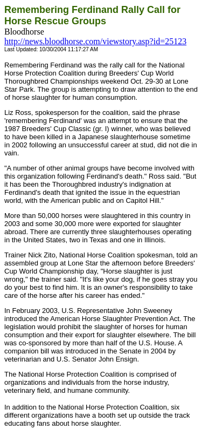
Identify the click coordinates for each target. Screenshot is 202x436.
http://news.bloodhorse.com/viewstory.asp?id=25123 (95, 41)
